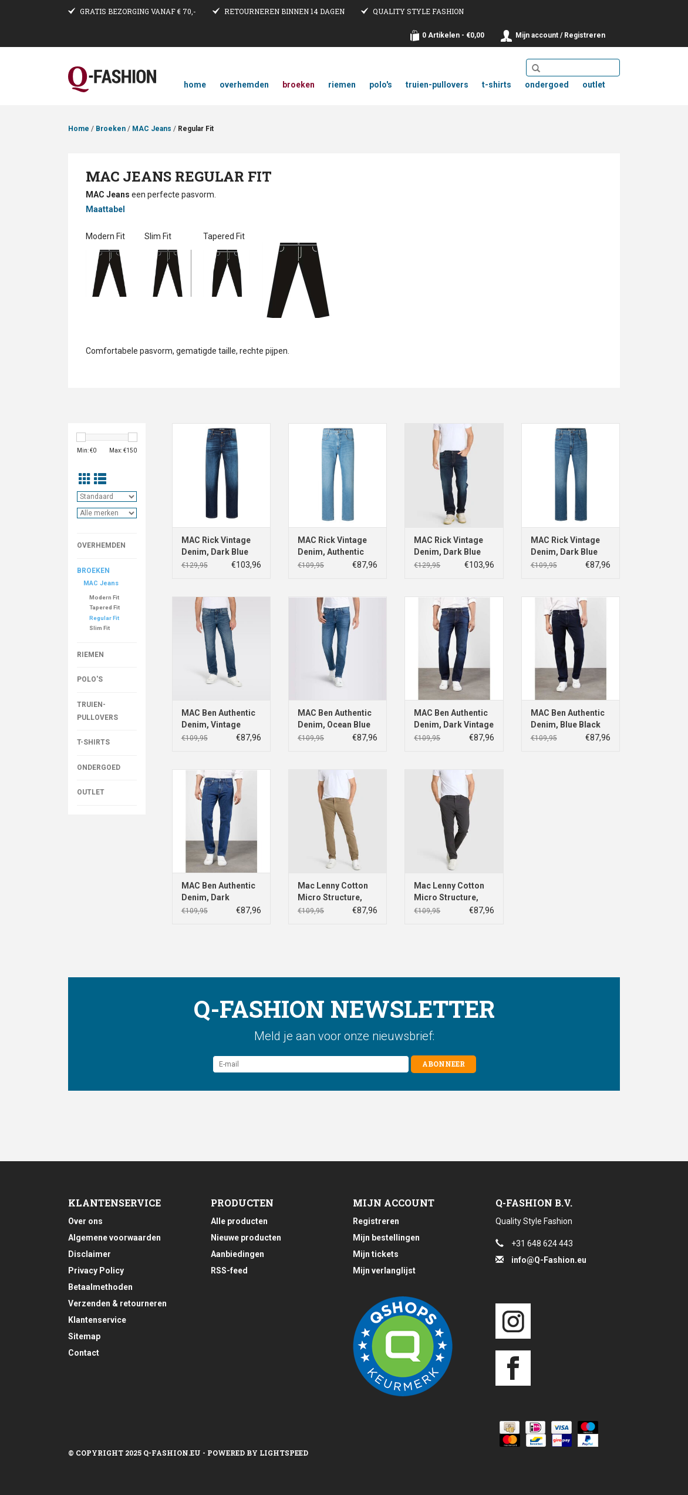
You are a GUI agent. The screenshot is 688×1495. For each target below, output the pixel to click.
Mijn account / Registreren (560, 35)
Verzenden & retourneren (117, 1303)
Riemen (342, 84)
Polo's (380, 84)
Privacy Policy (96, 1270)
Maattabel (105, 209)
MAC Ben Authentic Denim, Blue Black (568, 718)
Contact (83, 1352)
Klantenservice (97, 1320)
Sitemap (84, 1336)
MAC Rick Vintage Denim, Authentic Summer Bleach (332, 546)
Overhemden (244, 84)
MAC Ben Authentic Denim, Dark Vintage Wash (454, 719)
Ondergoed (547, 84)
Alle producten (239, 1221)
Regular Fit (196, 129)
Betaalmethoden (100, 1287)
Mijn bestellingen (386, 1237)
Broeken (298, 84)
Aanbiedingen (237, 1254)
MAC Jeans (151, 129)
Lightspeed (283, 1452)
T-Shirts (496, 84)
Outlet (593, 84)
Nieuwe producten (246, 1237)
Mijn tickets (376, 1254)
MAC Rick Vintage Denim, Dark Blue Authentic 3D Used (217, 546)
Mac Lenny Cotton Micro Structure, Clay (333, 892)
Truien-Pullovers (437, 84)
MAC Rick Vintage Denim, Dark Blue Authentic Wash (565, 546)
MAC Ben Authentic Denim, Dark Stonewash (218, 892)
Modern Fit (104, 597)
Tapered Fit (104, 607)
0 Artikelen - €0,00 (453, 35)
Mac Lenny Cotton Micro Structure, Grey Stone (449, 892)
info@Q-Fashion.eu (548, 1260)
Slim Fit (99, 628)
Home (195, 84)
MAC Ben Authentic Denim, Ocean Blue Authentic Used (335, 719)
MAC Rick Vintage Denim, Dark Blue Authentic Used (448, 546)
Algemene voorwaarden (114, 1237)
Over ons (85, 1221)
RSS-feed (229, 1270)
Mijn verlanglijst (384, 1270)
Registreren (376, 1221)
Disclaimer (89, 1254)
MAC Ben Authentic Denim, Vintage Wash (218, 719)
